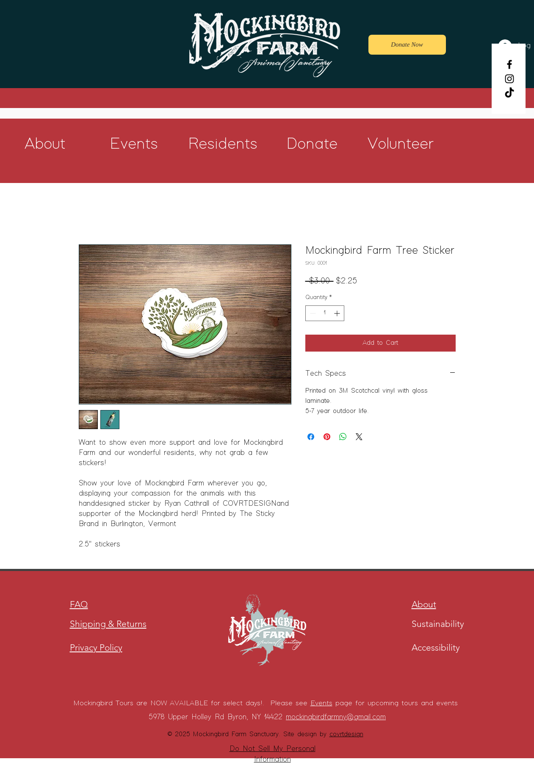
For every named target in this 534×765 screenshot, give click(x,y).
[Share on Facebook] (311, 437)
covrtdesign (346, 734)
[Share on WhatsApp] (343, 437)
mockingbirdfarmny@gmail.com (336, 717)
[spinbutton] (324, 313)
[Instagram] (509, 79)
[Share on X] (359, 437)
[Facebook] (509, 64)
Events (321, 703)
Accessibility (436, 647)
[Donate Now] (407, 45)
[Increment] (337, 313)
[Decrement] (312, 313)
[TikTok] (509, 93)
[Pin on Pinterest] (327, 437)
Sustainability (438, 623)
